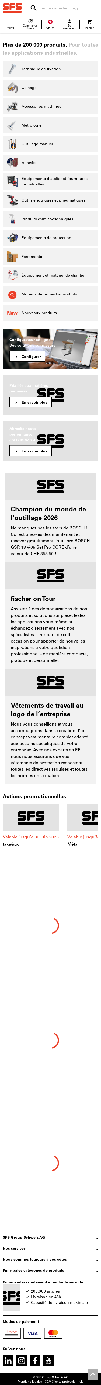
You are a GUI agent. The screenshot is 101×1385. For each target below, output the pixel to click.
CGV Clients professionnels (64, 1381)
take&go (11, 844)
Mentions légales (30, 1381)
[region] (50, 831)
